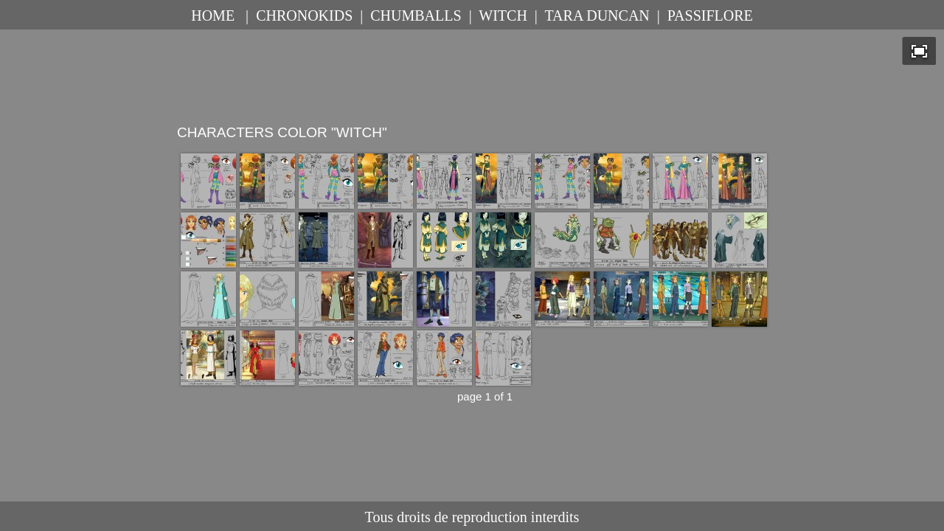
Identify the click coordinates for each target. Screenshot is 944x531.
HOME (213, 15)
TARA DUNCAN (596, 15)
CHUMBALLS (415, 15)
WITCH (503, 15)
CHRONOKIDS (304, 15)
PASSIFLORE (710, 15)
